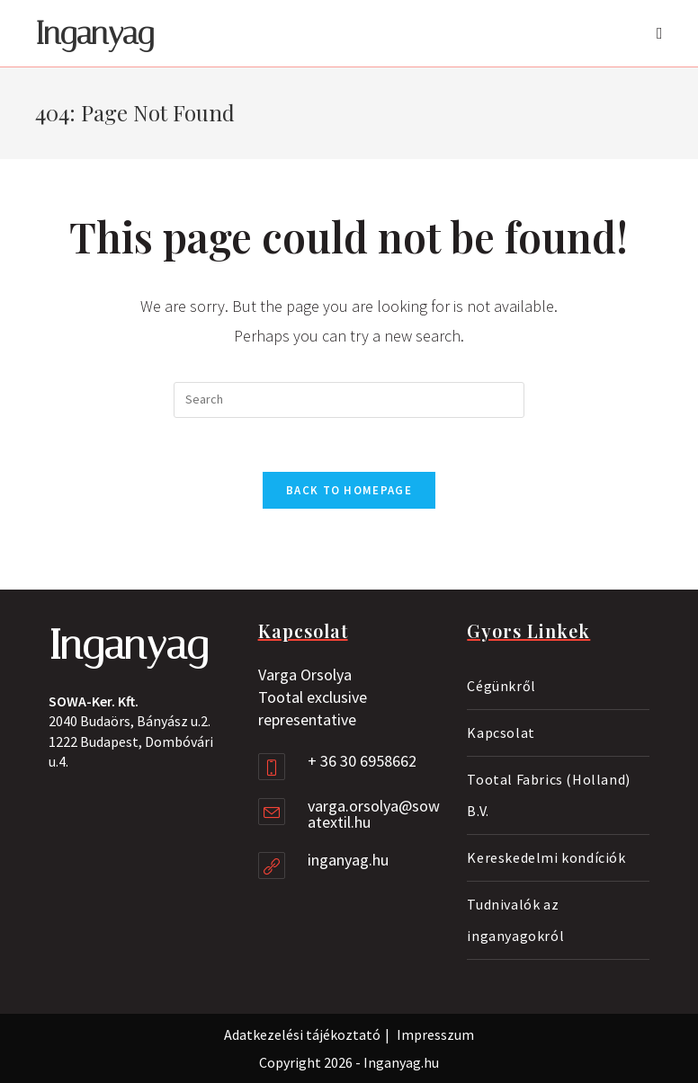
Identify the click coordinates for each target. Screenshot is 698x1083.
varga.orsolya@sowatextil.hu (374, 813)
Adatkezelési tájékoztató (302, 1034)
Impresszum (435, 1034)
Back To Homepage (349, 490)
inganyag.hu (348, 859)
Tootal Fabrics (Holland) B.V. (548, 795)
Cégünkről (501, 686)
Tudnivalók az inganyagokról (515, 920)
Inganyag (94, 33)
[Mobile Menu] (660, 33)
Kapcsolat (500, 732)
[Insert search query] (349, 400)
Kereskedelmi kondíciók (546, 857)
